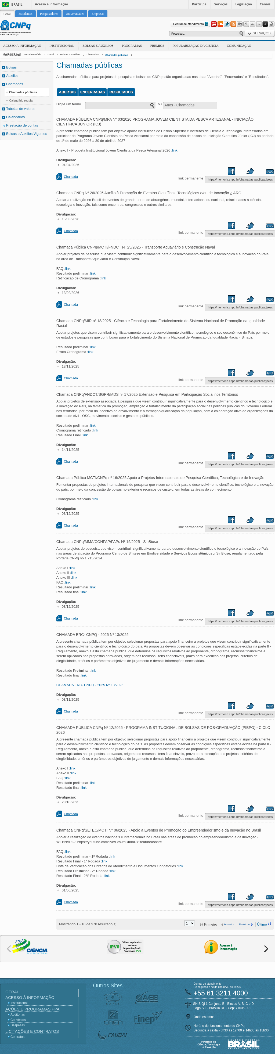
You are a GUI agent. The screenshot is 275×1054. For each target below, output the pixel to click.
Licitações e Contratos (32, 1031)
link (175, 150)
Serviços (220, 4)
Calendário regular (21, 100)
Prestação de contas (22, 125)
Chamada (71, 177)
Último (262, 924)
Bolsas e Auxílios (97, 46)
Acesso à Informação (22, 46)
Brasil (17, 4)
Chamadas (93, 54)
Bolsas (11, 67)
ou (160, 104)
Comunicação (239, 46)
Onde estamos (204, 1017)
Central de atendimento (191, 24)
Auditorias (17, 1014)
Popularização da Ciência (195, 46)
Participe (199, 4)
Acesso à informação (51, 4)
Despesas (17, 1025)
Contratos (17, 1037)
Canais (265, 4)
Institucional (61, 46)
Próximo (244, 924)
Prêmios (157, 46)
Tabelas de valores (20, 109)
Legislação (243, 4)
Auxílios (12, 76)
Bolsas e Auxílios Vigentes (26, 134)
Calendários (15, 117)
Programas (132, 46)
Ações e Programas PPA (32, 1009)
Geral (51, 54)
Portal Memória (32, 54)
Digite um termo (68, 104)
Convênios (18, 1020)
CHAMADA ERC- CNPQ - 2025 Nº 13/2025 (90, 685)
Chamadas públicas (116, 55)
